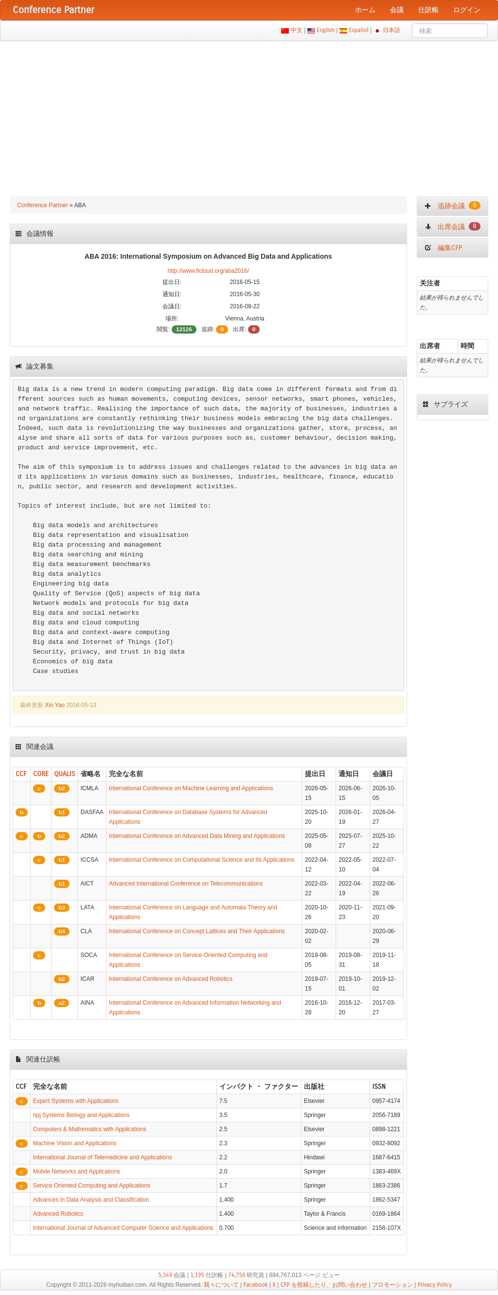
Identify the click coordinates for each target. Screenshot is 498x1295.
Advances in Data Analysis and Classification (91, 1199)
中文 (296, 30)
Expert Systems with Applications (76, 1101)
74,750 (236, 1275)
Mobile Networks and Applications (76, 1171)
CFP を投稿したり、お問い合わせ (324, 1284)
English (326, 30)
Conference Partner (42, 205)
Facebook (256, 1284)
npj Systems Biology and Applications (81, 1115)
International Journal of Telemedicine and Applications (102, 1157)
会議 (397, 10)
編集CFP (443, 248)
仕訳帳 (428, 10)
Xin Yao (55, 705)
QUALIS (64, 774)
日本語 (391, 30)
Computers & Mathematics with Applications (89, 1129)
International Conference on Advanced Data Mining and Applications (197, 836)
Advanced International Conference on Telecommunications (186, 883)
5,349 (165, 1275)
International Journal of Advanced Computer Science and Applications (123, 1227)
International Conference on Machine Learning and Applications (191, 788)
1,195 (197, 1275)
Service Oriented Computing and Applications (91, 1185)
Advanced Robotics (58, 1213)
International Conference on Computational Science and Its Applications (202, 859)
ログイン (466, 10)
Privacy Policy (435, 1284)
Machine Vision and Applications (75, 1143)
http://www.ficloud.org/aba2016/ (208, 270)
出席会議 (452, 226)
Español (358, 30)
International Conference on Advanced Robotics (170, 979)
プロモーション (392, 1284)
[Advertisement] (249, 114)
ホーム (365, 10)
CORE (41, 774)
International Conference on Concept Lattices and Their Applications (197, 931)
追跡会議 (452, 205)
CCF (21, 774)
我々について (221, 1284)
